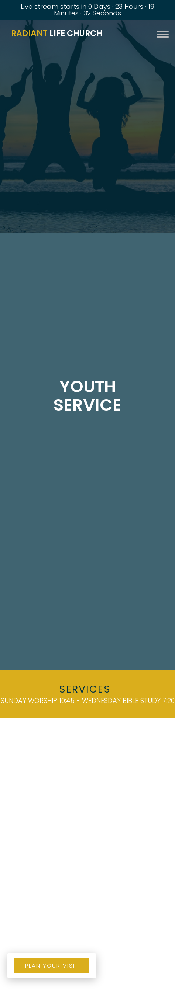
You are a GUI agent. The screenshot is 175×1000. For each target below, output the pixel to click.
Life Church (57, 33)
